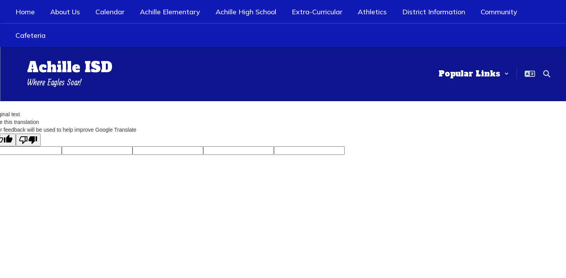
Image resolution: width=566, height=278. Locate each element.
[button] (474, 73)
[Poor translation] (28, 140)
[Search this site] (547, 74)
